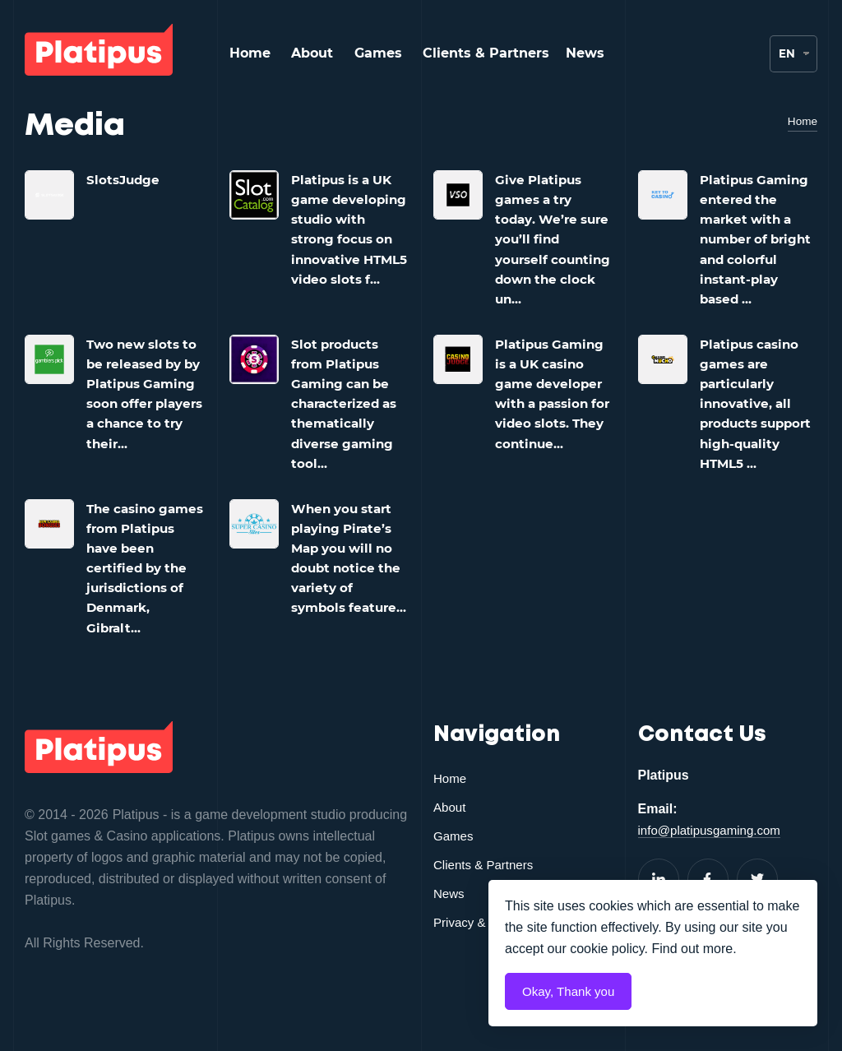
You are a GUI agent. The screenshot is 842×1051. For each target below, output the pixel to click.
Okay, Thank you (571, 991)
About (312, 53)
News (585, 53)
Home (250, 53)
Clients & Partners (486, 53)
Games (378, 53)
